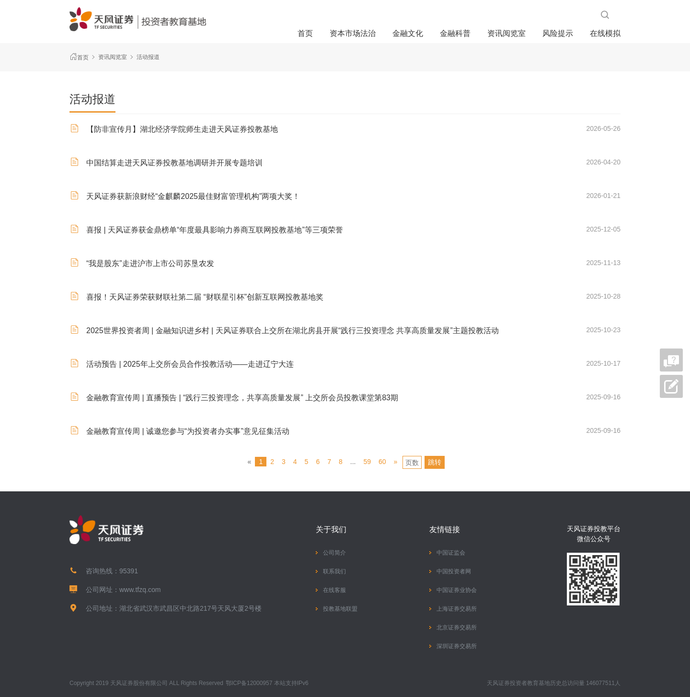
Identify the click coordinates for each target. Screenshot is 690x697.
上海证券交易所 (457, 608)
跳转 (434, 462)
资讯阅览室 (506, 33)
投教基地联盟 (340, 608)
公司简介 (334, 552)
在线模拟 (605, 33)
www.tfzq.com (140, 589)
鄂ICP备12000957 (249, 683)
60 (382, 461)
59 (367, 461)
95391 (128, 571)
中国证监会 (451, 552)
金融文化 (407, 33)
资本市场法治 (353, 33)
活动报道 (148, 57)
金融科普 (455, 33)
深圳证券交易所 (457, 646)
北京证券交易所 (457, 627)
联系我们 (334, 571)
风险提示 (557, 33)
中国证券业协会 (457, 590)
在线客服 (334, 590)
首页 (305, 33)
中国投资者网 (454, 571)
